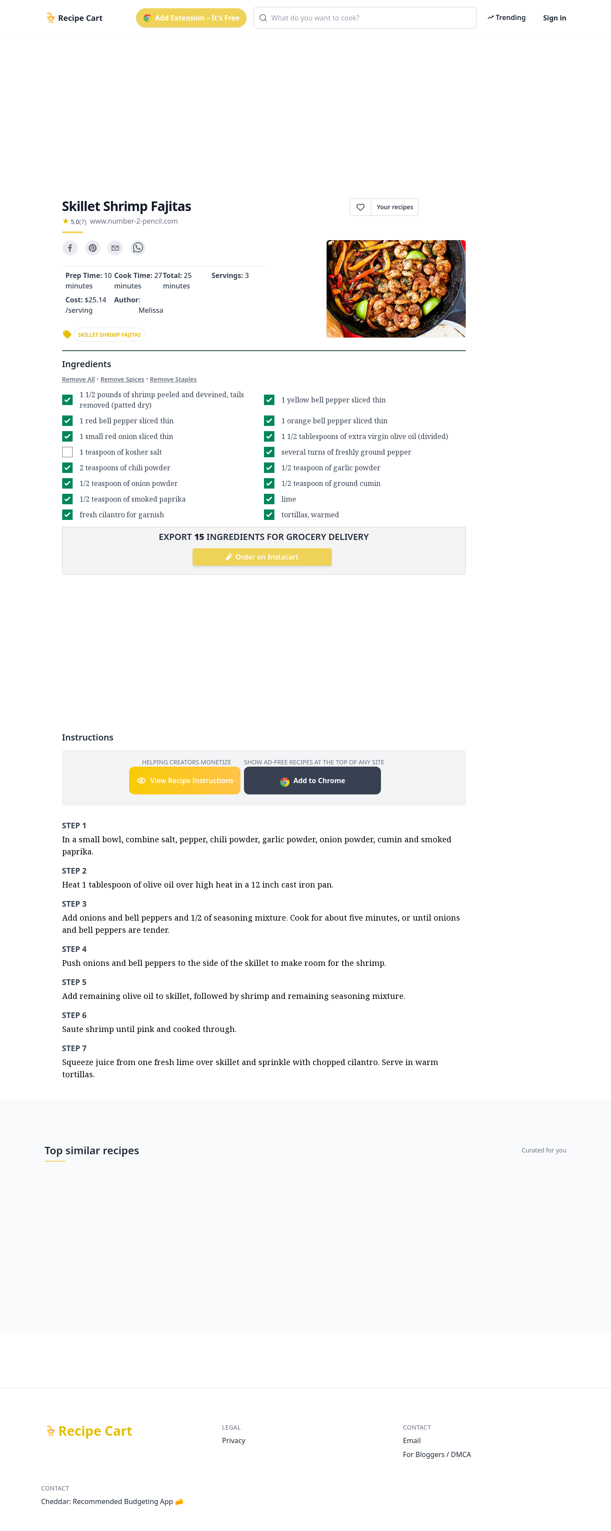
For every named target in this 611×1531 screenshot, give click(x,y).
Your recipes (395, 207)
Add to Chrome (312, 781)
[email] (115, 248)
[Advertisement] (302, 110)
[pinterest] (92, 248)
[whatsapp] (138, 248)
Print (442, 207)
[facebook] (70, 248)
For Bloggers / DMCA (437, 1454)
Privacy (233, 1440)
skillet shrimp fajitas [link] (109, 334)
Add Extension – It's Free (191, 18)
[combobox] (365, 18)
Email (412, 1440)
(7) (82, 222)
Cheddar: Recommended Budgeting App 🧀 (112, 1501)
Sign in (554, 18)
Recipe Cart (95, 1431)
